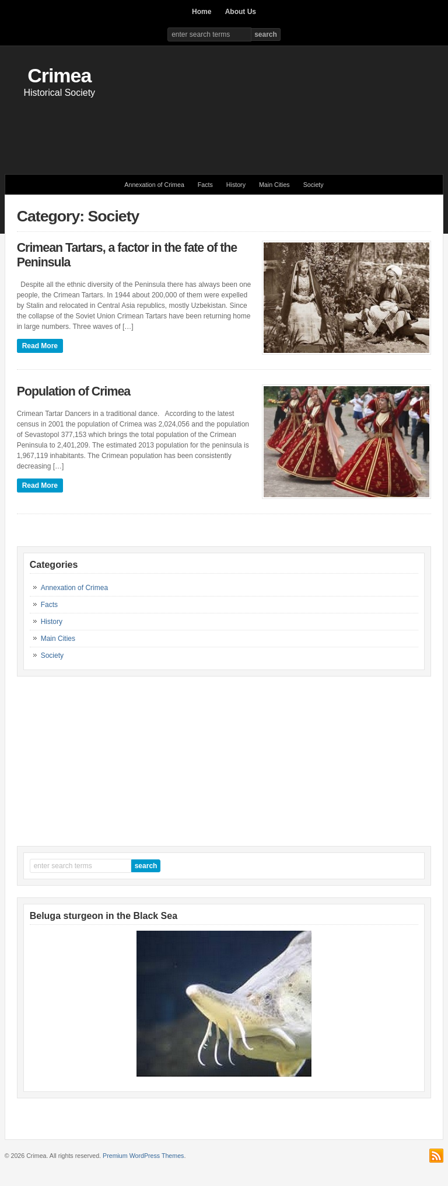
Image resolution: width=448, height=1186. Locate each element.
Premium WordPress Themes (143, 1155)
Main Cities (274, 184)
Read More (40, 346)
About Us (240, 12)
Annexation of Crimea (154, 184)
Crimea (59, 75)
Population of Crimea (73, 391)
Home (201, 12)
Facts (205, 184)
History (236, 184)
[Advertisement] (224, 130)
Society (313, 184)
